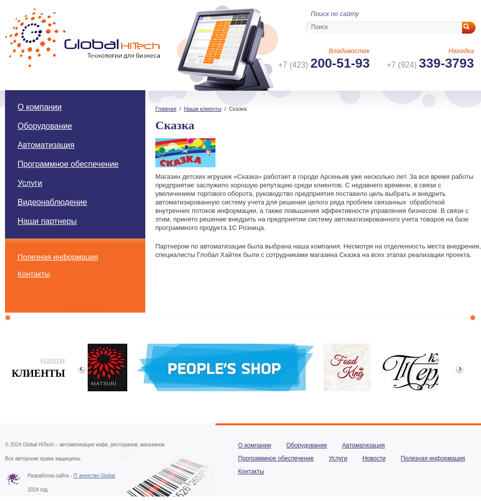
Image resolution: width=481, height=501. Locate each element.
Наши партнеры (47, 221)
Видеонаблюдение (52, 202)
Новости (373, 458)
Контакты (34, 274)
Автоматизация (46, 145)
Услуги (30, 183)
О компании (40, 107)
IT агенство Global (94, 475)
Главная (165, 109)
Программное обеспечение (68, 164)
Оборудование (45, 126)
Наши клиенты (202, 109)
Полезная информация (58, 257)
